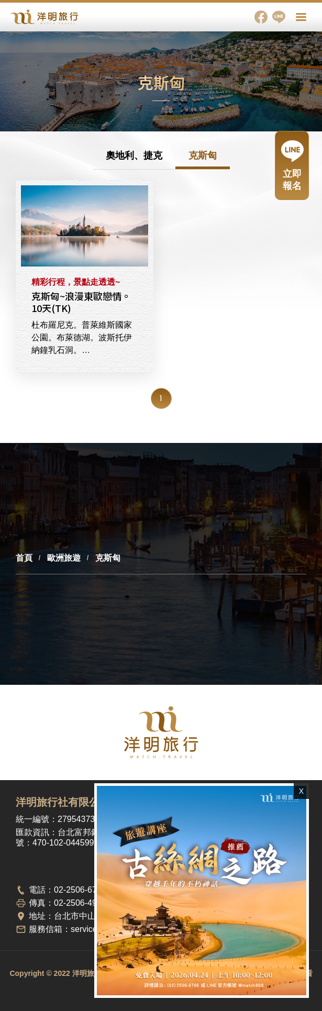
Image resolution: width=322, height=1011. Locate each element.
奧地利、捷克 (134, 155)
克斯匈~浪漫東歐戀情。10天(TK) (84, 225)
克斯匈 (202, 155)
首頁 (24, 557)
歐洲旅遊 (64, 557)
